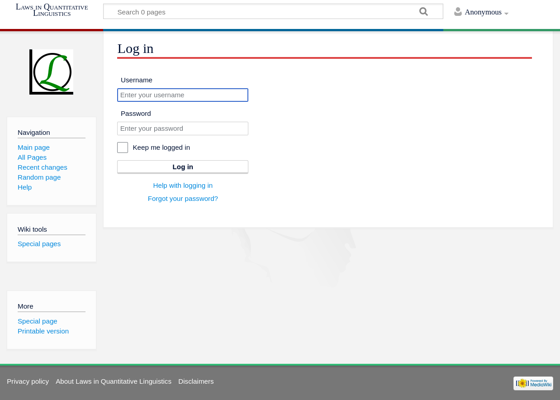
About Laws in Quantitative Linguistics (113, 381)
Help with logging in (183, 185)
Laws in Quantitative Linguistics (52, 10)
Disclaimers (196, 381)
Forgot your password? (183, 198)
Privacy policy (28, 381)
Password (136, 113)
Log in (183, 167)
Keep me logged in (161, 147)
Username (136, 80)
